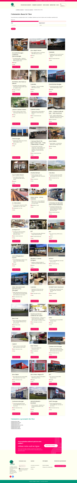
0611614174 (62, 5)
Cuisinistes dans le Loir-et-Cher (17, 425)
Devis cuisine (46, 5)
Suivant (13, 28)
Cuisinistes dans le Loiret (15, 426)
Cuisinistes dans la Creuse (16, 422)
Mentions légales (46, 465)
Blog (57, 5)
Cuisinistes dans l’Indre (15, 423)
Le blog (32, 469)
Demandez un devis (50, 445)
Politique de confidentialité (47, 467)
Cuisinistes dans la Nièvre (16, 428)
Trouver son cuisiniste (26, 5)
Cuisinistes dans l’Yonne (15, 427)
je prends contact (16, 66)
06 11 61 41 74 (22, 465)
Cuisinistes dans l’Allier (15, 421)
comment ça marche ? (37, 5)
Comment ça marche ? (35, 465)
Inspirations (52, 5)
